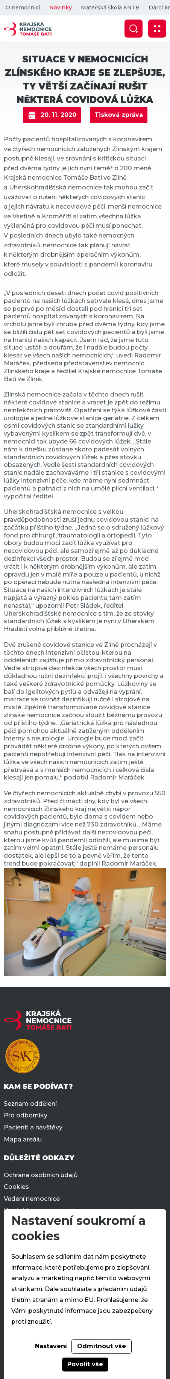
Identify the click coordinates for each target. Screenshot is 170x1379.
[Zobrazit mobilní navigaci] (157, 29)
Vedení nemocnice (32, 1198)
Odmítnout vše (101, 1346)
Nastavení (51, 1346)
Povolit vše (85, 1364)
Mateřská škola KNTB (110, 7)
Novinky (60, 7)
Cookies (16, 1186)
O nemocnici (23, 7)
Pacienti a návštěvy (33, 1127)
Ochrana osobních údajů (41, 1175)
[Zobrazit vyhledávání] (133, 29)
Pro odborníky (25, 1115)
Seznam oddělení (30, 1103)
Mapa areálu (23, 1139)
